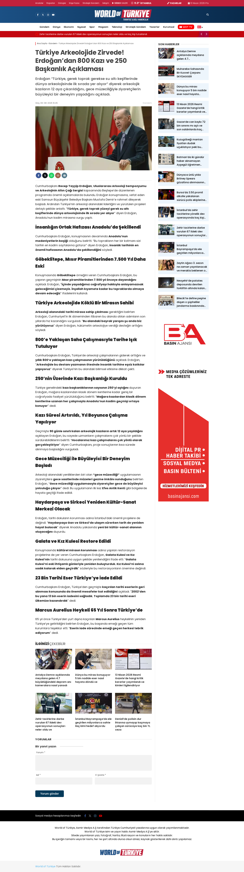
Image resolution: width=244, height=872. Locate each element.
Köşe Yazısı (74, 3)
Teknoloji (117, 26)
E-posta (101, 775)
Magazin (103, 26)
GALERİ (120, 3)
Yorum (40, 752)
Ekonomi (69, 26)
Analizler (39, 3)
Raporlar (50, 3)
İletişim (105, 3)
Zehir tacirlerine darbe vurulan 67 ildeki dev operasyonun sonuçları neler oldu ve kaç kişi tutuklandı (93, 34)
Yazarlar (154, 26)
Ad (38, 775)
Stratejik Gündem (91, 3)
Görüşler (62, 3)
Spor (92, 26)
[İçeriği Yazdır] (64, 175)
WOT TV (185, 26)
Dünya (56, 26)
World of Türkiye (45, 866)
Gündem (44, 26)
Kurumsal (168, 26)
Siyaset (81, 26)
